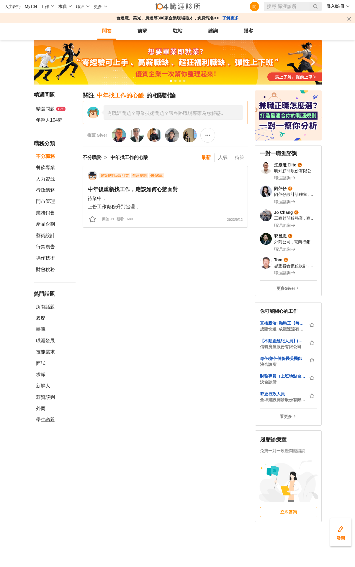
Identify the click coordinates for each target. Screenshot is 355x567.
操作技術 (45, 257)
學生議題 (45, 419)
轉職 (40, 329)
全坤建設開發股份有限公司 (282, 399)
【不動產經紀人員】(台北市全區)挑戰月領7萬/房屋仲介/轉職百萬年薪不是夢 (282, 340)
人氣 (223, 157)
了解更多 (230, 18)
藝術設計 (45, 235)
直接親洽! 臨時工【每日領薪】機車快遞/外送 (282, 323)
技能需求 (45, 351)
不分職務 (45, 156)
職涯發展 (45, 340)
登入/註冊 (335, 6)
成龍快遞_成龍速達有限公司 (282, 329)
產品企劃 (45, 224)
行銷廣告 (45, 246)
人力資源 (45, 178)
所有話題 (45, 306)
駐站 (177, 30)
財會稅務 (45, 269)
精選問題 (51, 108)
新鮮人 (43, 385)
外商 (40, 408)
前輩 (142, 30)
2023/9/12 (235, 220)
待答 (239, 157)
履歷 (40, 317)
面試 (40, 363)
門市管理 (45, 201)
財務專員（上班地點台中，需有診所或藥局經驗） (282, 376)
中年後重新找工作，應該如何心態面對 (133, 189)
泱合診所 (268, 364)
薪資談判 (45, 397)
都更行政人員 (272, 393)
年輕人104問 (49, 120)
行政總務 (45, 190)
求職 (40, 374)
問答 (107, 30)
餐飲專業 (45, 167)
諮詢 (213, 30)
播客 (248, 30)
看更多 (286, 416)
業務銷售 (45, 212)
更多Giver (286, 288)
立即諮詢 (288, 512)
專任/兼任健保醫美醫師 (281, 358)
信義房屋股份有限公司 (280, 346)
